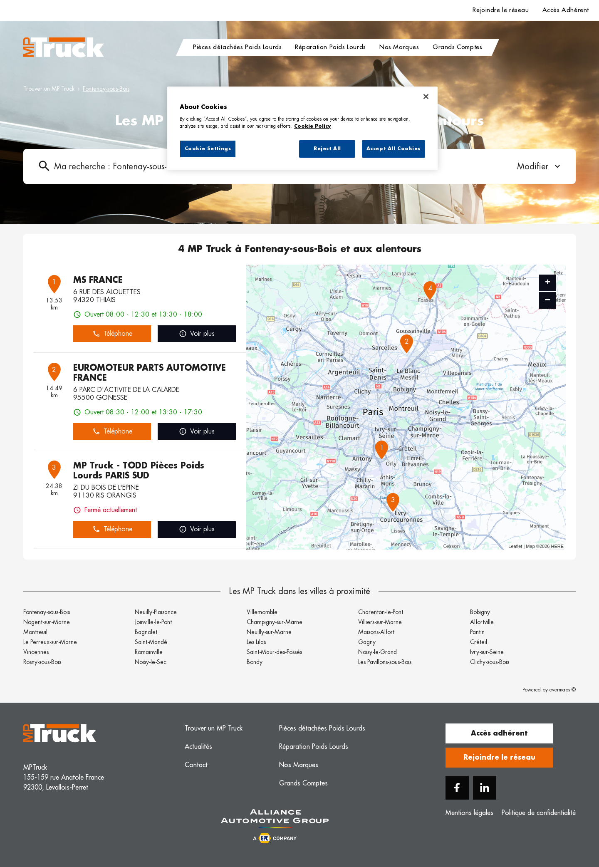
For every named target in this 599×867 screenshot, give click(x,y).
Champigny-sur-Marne (274, 622)
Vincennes (36, 652)
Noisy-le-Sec (150, 662)
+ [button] (547, 283)
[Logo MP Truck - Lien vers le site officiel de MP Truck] (63, 47)
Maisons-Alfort (376, 632)
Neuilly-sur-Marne (269, 632)
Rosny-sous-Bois (42, 662)
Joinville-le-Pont (153, 622)
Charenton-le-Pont (380, 612)
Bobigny (480, 612)
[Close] (426, 96)
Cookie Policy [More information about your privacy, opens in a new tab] (312, 126)
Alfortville (482, 622)
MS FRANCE (98, 280)
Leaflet (515, 546)
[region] (302, 128)
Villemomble (262, 612)
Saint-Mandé (151, 642)
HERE (557, 546)
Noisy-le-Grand (377, 652)
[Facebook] (457, 788)
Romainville (149, 652)
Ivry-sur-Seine (487, 652)
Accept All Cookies (393, 148)
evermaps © (562, 689)
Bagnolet (146, 632)
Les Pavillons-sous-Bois (384, 662)
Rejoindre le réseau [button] (499, 757)
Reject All (327, 148)
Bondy (254, 662)
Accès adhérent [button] (499, 733)
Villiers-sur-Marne (380, 622)
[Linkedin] (484, 788)
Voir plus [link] (197, 334)
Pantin (477, 632)
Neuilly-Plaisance (156, 612)
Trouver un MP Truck (48, 89)
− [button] (547, 300)
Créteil (478, 642)
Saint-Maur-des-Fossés (274, 652)
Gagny (367, 642)
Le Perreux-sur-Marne (50, 642)
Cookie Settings (208, 148)
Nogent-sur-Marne (46, 622)
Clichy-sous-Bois (489, 662)
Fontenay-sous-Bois (106, 89)
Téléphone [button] (112, 334)
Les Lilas (256, 642)
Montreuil (35, 632)
